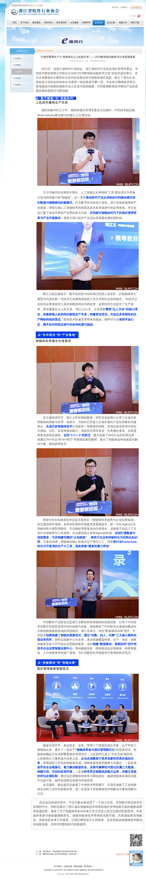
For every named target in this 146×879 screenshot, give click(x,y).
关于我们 (58, 866)
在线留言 (123, 7)
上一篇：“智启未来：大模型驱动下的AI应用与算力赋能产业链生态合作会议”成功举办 (58, 851)
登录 (35, 5)
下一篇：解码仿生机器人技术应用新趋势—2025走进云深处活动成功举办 (58, 854)
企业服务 (74, 22)
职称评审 (86, 22)
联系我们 (88, 866)
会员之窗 (111, 22)
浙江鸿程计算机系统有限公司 (77, 874)
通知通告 (36, 22)
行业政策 (17, 85)
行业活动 (18, 71)
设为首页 (115, 7)
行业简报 (17, 78)
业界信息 (99, 23)
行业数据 (17, 65)
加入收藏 (132, 16)
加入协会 (136, 7)
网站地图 (78, 866)
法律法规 (68, 866)
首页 (15, 22)
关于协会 (24, 22)
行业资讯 (17, 58)
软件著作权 (61, 22)
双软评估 (48, 22)
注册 (40, 5)
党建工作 (123, 22)
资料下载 (135, 22)
